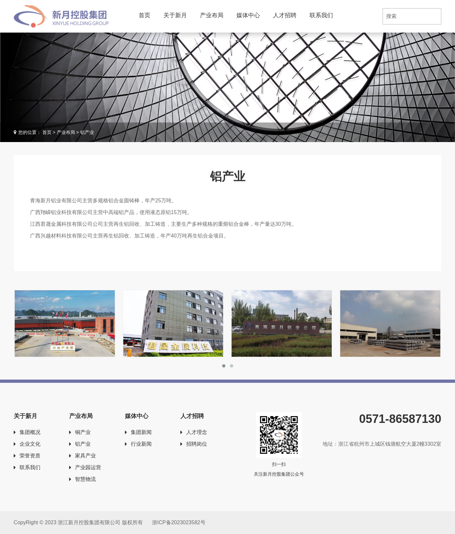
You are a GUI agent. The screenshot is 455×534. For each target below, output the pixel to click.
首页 (144, 15)
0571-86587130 (400, 419)
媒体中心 (248, 15)
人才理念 (196, 432)
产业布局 (211, 15)
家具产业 (85, 455)
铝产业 (83, 444)
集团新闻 (141, 432)
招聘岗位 (196, 444)
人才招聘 (284, 15)
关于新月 (175, 15)
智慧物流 (85, 479)
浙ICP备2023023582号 (178, 522)
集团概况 (30, 432)
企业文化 (30, 444)
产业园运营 (88, 467)
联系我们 (321, 15)
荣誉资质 (30, 455)
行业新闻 (141, 444)
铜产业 (83, 432)
